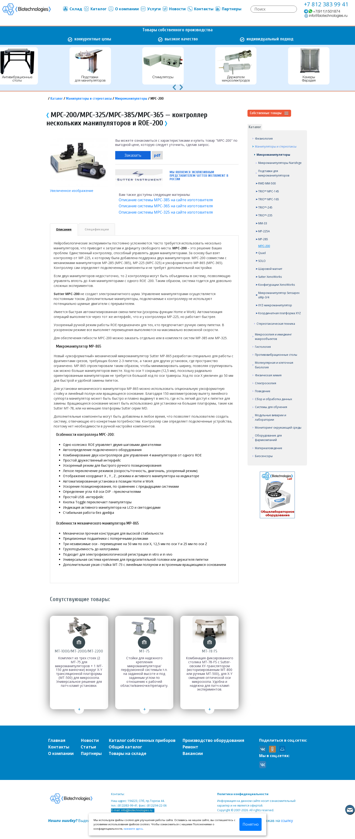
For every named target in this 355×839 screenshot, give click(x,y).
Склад (72, 8)
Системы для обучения (271, 407)
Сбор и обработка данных (273, 399)
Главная (56, 740)
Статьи (88, 747)
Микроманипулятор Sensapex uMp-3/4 (278, 295)
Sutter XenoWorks (270, 277)
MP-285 (263, 239)
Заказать (133, 155)
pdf (157, 155)
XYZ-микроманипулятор (275, 305)
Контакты (200, 8)
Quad (262, 253)
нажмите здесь (133, 828)
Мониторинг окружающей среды (278, 428)
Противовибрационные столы (276, 355)
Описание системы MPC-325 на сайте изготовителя (166, 212)
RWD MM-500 (267, 183)
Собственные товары (269, 113)
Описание (64, 229)
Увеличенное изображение (71, 190)
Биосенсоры (264, 456)
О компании (123, 8)
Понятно (251, 824)
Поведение (262, 391)
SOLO (262, 261)
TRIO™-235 (265, 215)
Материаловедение (268, 448)
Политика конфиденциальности (242, 794)
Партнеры (228, 8)
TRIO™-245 (265, 207)
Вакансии (192, 753)
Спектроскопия (265, 383)
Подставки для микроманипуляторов (273, 173)
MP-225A (264, 231)
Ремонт (190, 747)
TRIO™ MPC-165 (268, 199)
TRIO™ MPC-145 (268, 191)
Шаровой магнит (270, 269)
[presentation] (174, 86)
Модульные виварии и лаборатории (270, 417)
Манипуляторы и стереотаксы (89, 99)
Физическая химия (268, 375)
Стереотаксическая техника (276, 324)
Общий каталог (125, 747)
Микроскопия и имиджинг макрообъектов (273, 336)
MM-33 (262, 223)
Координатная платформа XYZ (279, 313)
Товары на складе (127, 753)
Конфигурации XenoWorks (276, 285)
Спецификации (97, 229)
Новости (174, 8)
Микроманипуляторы (131, 99)
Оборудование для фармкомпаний (268, 438)
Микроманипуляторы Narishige (280, 163)
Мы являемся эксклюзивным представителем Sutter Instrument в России (199, 175)
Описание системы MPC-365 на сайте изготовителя (166, 205)
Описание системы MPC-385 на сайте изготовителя (166, 199)
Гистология (263, 347)
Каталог (95, 8)
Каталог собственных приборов (142, 740)
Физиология (264, 139)
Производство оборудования (213, 740)
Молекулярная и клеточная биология (274, 365)
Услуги (150, 8)
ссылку (287, 820)
